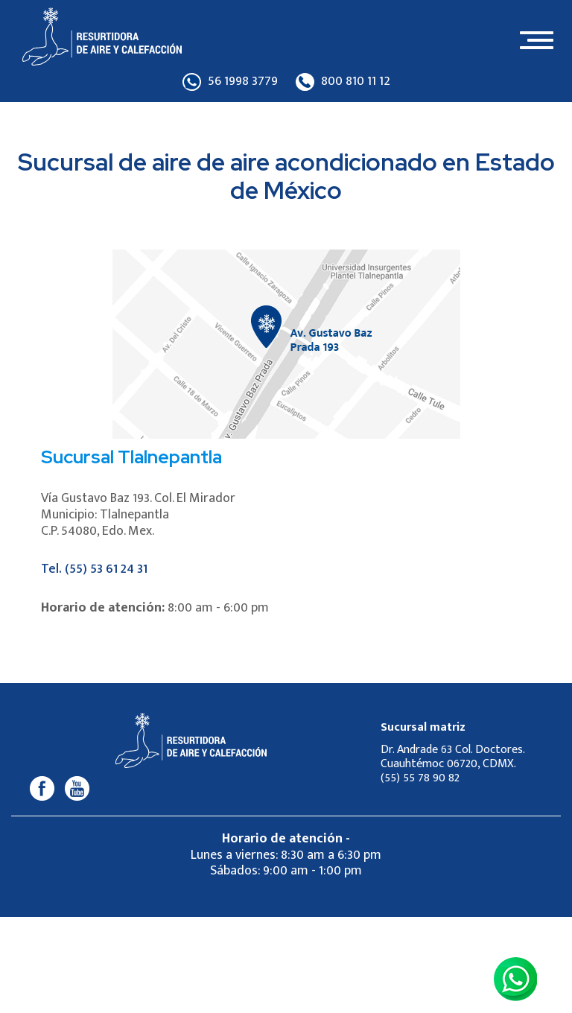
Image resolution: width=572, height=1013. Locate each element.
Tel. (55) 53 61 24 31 (94, 569)
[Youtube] (77, 788)
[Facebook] (41, 788)
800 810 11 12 (343, 82)
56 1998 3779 (230, 82)
